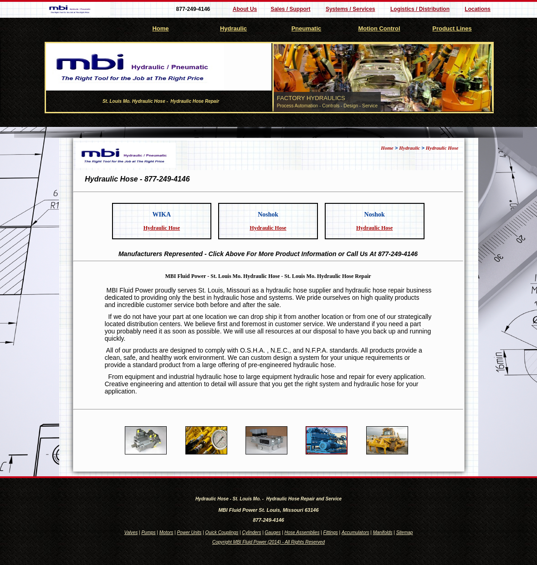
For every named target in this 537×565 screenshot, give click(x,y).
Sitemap (404, 532)
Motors (166, 532)
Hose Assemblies (302, 532)
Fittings (330, 532)
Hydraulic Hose (442, 148)
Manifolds (383, 532)
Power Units (189, 532)
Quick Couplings (222, 532)
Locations (478, 9)
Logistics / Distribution (420, 9)
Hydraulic (233, 28)
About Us (245, 9)
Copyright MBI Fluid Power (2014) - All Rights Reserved (268, 542)
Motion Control (379, 28)
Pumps (148, 532)
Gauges (273, 532)
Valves (131, 532)
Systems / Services (350, 9)
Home (161, 28)
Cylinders (251, 532)
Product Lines (451, 28)
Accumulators (355, 532)
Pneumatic (307, 28)
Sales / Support (290, 9)
